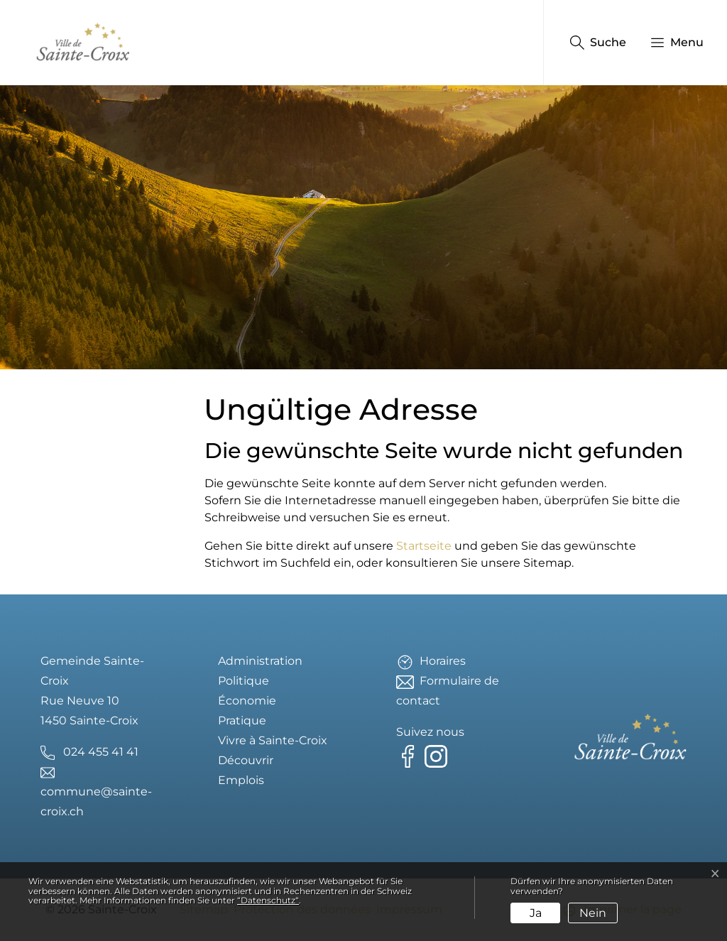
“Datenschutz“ (268, 900)
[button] (669, 42)
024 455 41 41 (100, 751)
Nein (592, 913)
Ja (536, 913)
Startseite (424, 546)
